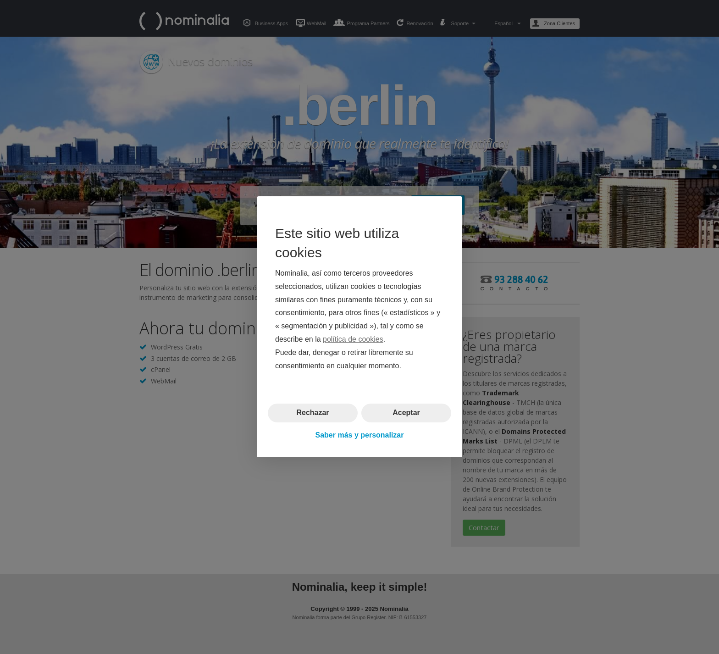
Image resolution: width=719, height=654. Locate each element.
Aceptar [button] (406, 413)
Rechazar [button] (312, 413)
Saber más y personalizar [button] (359, 435)
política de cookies (353, 339)
